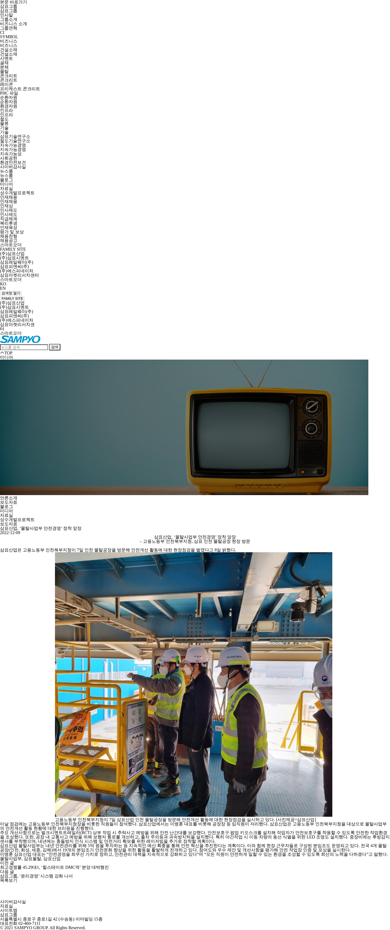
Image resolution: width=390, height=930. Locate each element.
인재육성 (8, 227)
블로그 (6, 179)
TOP (6, 353)
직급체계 (8, 219)
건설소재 (8, 49)
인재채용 (8, 197)
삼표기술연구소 (15, 136)
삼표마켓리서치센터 (19, 275)
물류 (4, 123)
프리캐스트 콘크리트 (20, 88)
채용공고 (8, 240)
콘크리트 (8, 75)
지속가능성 (11, 153)
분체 (4, 67)
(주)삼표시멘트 (14, 258)
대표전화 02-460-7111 (20, 923)
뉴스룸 (6, 171)
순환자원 (8, 97)
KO (3, 284)
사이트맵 (8, 910)
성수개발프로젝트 (17, 192)
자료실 (6, 188)
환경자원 (8, 106)
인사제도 (8, 210)
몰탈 (4, 71)
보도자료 (8, 502)
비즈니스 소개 (13, 23)
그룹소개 (8, 19)
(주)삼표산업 (12, 253)
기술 (4, 127)
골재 (4, 62)
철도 (4, 119)
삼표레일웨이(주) (16, 262)
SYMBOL (9, 36)
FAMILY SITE (13, 249)
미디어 (6, 184)
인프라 (6, 110)
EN (3, 288)
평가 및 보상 (12, 232)
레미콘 (6, 84)
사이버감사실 (13, 166)
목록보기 (8, 880)
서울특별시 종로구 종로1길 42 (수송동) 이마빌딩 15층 (51, 919)
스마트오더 (11, 245)
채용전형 (8, 236)
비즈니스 (8, 41)
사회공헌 (8, 158)
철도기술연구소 (15, 140)
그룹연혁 (8, 28)
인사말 (6, 15)
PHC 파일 (9, 93)
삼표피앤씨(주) (14, 266)
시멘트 (6, 58)
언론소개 (8, 498)
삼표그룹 (8, 6)
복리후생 (8, 223)
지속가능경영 (13, 145)
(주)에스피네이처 (16, 271)
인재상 (6, 206)
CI (2, 32)
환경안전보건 (13, 162)
